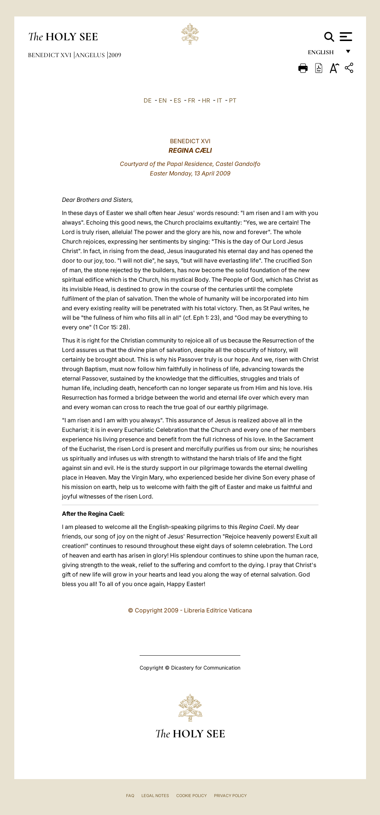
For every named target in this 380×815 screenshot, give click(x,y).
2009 (114, 55)
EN (163, 100)
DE (148, 100)
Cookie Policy (191, 795)
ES (177, 100)
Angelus (90, 55)
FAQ (130, 795)
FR (191, 100)
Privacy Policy (230, 795)
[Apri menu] (345, 36)
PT (232, 100)
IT (219, 100)
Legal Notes (155, 795)
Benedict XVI (50, 55)
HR (206, 100)
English (324, 54)
